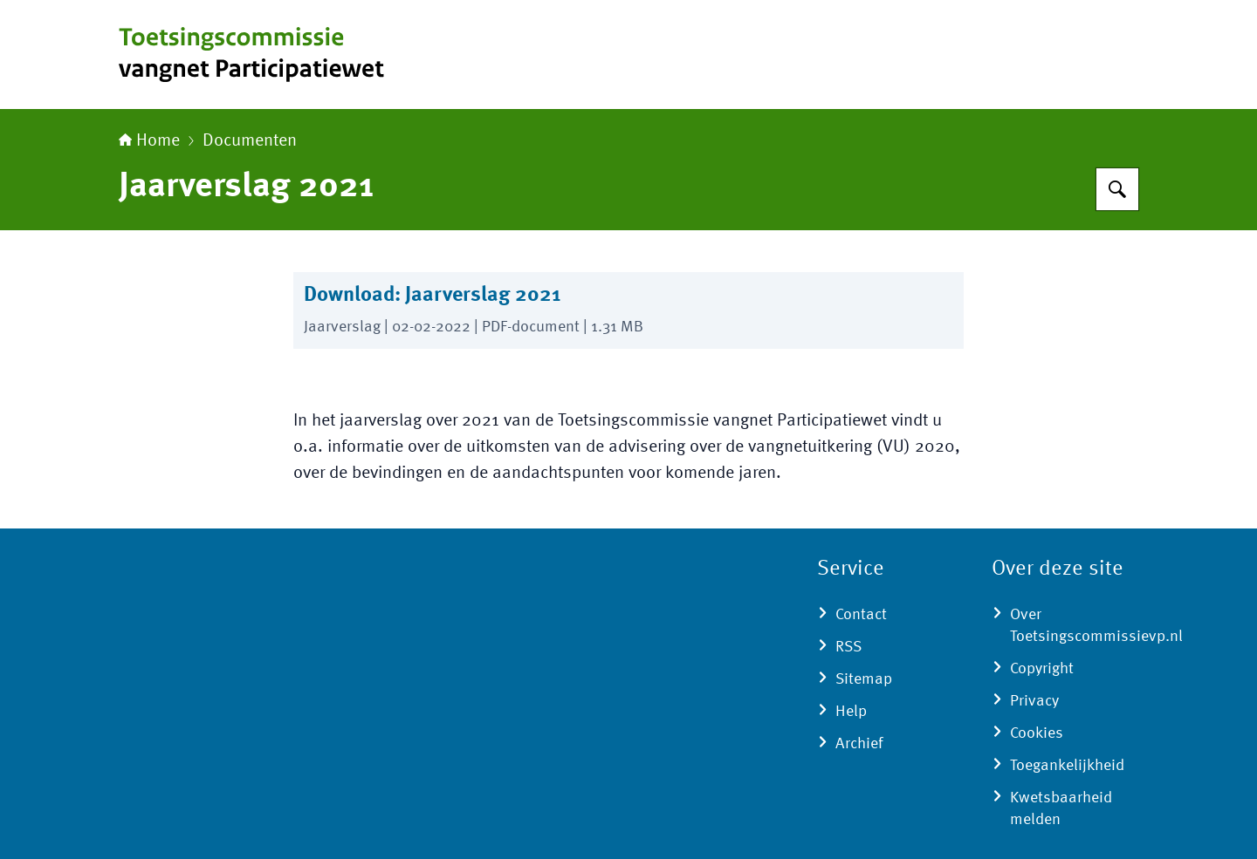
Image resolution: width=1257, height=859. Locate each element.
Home (149, 141)
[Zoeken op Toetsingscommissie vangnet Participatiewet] (1117, 189)
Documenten (250, 141)
